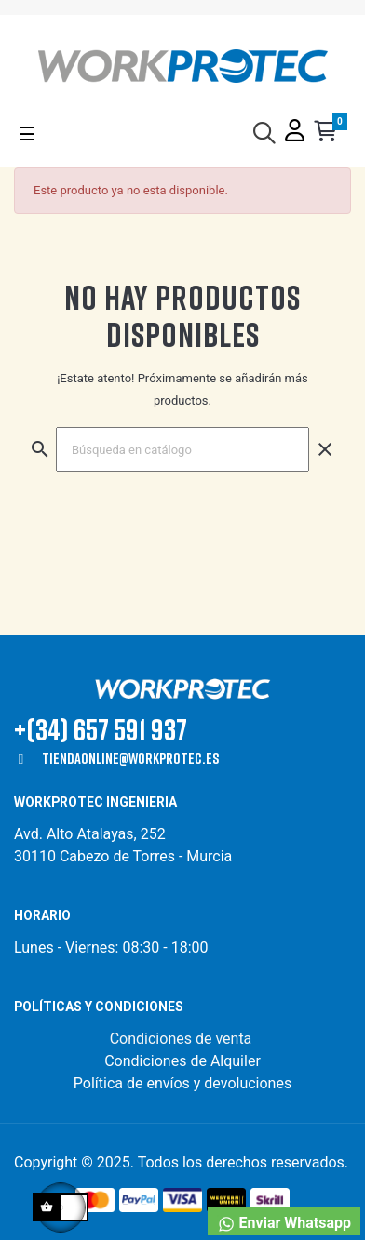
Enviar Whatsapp (284, 1223)
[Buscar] (182, 449)
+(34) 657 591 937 (100, 729)
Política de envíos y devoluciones (182, 1083)
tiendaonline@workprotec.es (130, 758)
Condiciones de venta (183, 1038)
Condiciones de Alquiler (182, 1061)
